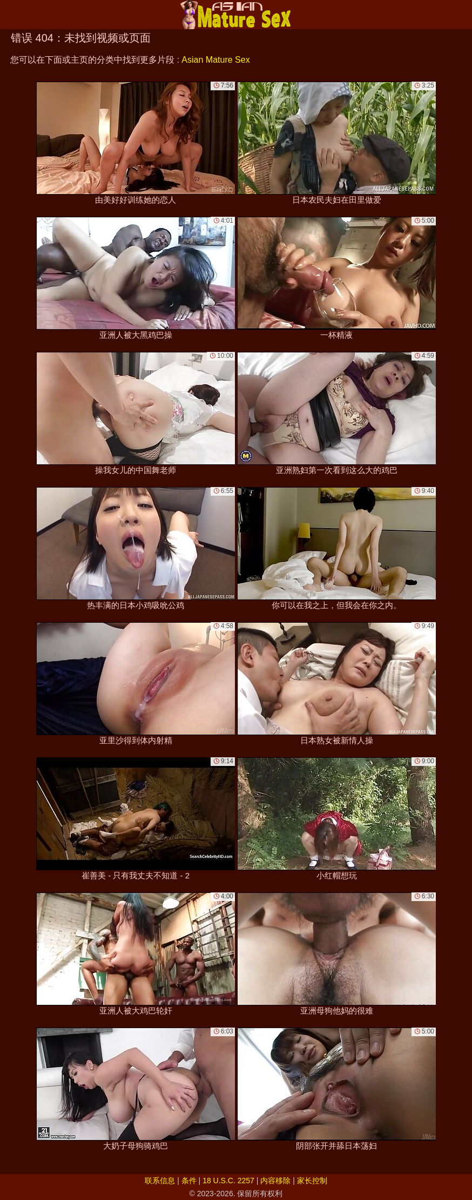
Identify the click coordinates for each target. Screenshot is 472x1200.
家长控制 (312, 1180)
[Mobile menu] (9, 14)
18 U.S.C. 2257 (228, 1180)
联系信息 (160, 1180)
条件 (189, 1180)
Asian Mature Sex (215, 59)
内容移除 (275, 1180)
